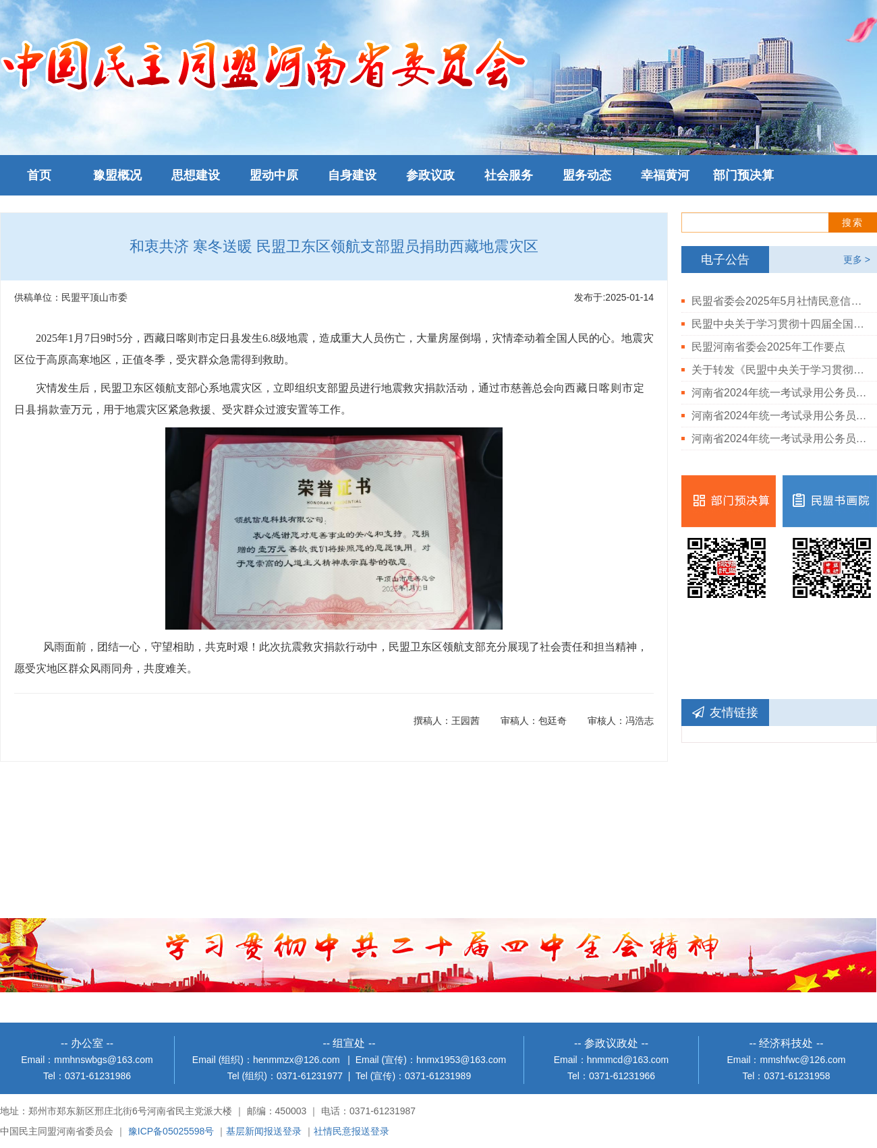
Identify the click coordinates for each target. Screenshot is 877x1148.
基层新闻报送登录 (264, 1131)
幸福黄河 (665, 175)
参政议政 (430, 175)
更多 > (856, 259)
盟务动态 (587, 175)
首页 (39, 175)
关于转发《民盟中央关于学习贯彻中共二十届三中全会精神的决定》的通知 (779, 369)
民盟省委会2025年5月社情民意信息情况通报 (779, 301)
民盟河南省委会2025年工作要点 (768, 347)
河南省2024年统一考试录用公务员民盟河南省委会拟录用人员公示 (779, 392)
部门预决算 (743, 175)
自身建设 (352, 175)
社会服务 (508, 175)
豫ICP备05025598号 (171, 1131)
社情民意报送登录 (351, 1131)
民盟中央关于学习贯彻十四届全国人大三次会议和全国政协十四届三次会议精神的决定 (779, 324)
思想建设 (195, 175)
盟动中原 (274, 175)
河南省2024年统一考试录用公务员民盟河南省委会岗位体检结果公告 (779, 415)
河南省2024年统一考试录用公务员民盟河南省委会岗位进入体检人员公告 (779, 438)
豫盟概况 (117, 175)
